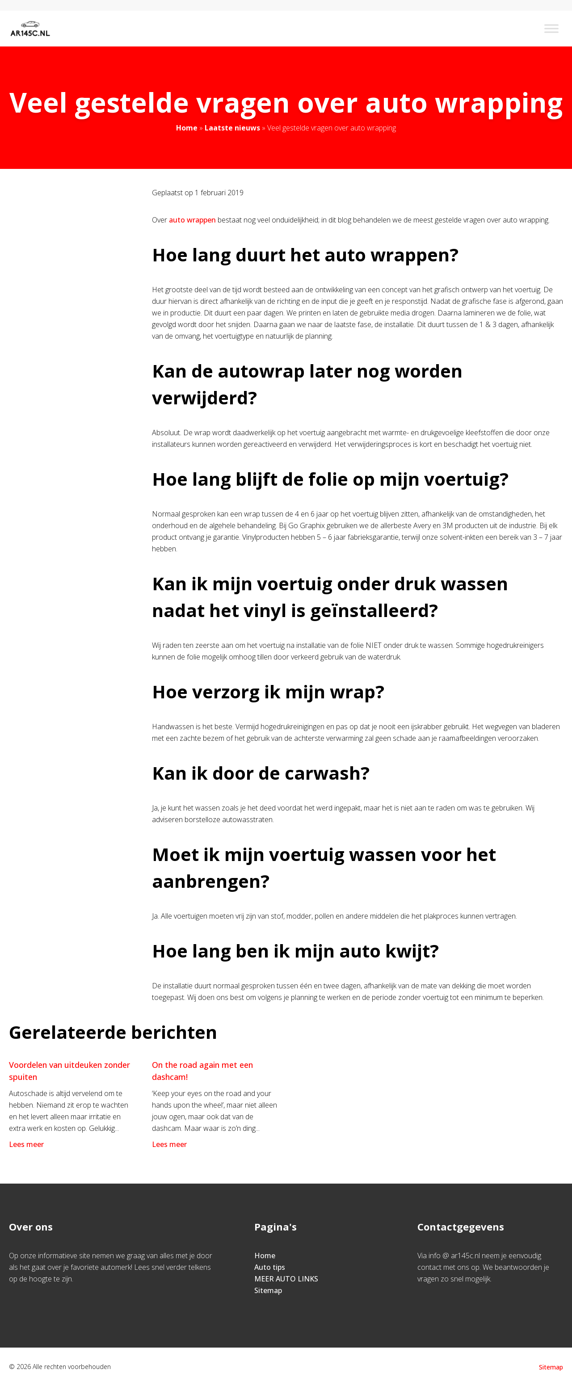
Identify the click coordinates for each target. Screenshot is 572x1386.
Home (187, 128)
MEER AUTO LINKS (286, 1279)
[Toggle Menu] (551, 28)
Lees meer (27, 1144)
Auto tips (269, 1267)
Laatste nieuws (232, 128)
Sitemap (268, 1290)
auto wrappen (192, 220)
